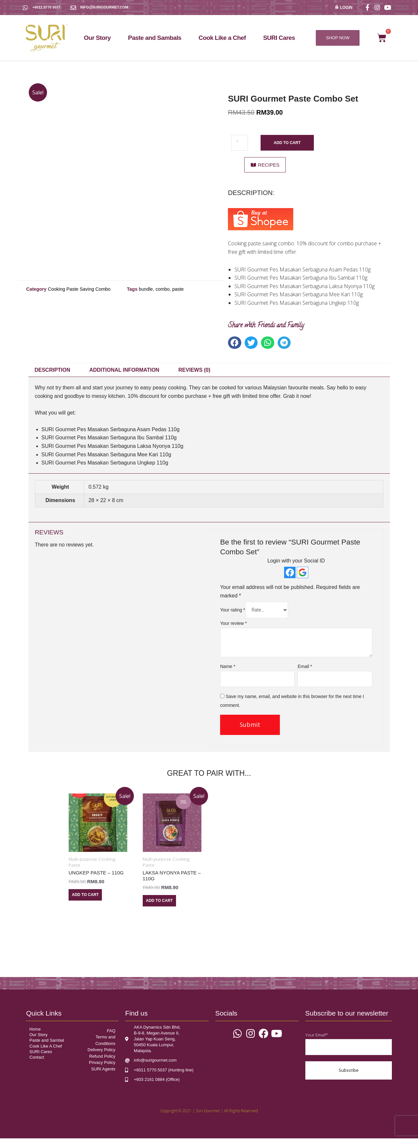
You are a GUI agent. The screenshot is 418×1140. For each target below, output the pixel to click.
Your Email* (348, 1045)
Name (227, 667)
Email (304, 667)
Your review (233, 624)
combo (162, 289)
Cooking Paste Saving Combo (79, 289)
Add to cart (288, 143)
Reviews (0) (194, 370)
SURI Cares (279, 37)
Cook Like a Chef (222, 37)
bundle (146, 289)
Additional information (124, 370)
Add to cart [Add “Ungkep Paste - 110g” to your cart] (85, 896)
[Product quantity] (240, 143)
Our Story (97, 37)
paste (178, 289)
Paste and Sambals (154, 37)
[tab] (52, 371)
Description (52, 370)
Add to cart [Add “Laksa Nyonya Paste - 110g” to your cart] (159, 902)
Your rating (232, 610)
